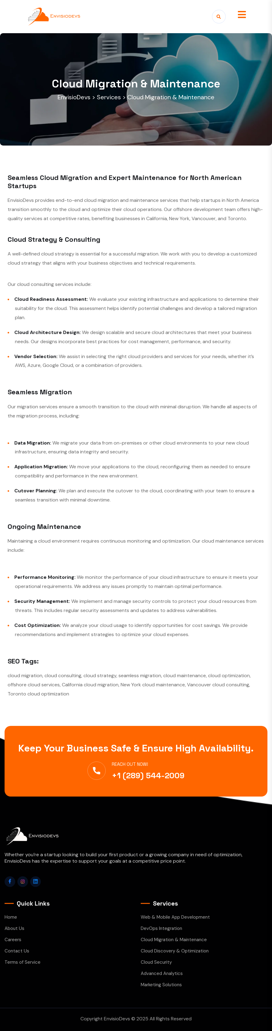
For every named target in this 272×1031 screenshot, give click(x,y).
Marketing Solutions (161, 985)
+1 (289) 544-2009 (148, 775)
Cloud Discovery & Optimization (175, 951)
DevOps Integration (161, 928)
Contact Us (17, 951)
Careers (13, 940)
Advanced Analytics (162, 973)
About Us (14, 928)
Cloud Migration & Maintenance (174, 940)
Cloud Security (156, 962)
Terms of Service (23, 962)
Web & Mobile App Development (175, 917)
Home (11, 917)
